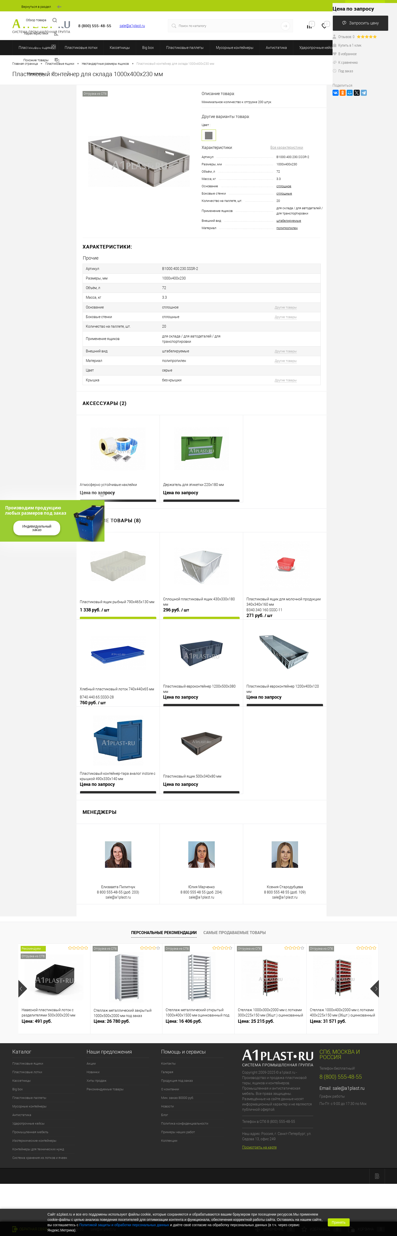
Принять (339, 1222)
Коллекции (169, 1127)
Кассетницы (120, 48)
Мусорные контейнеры (235, 48)
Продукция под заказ (177, 1067)
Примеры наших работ (178, 1119)
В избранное (345, 53)
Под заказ (343, 70)
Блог (164, 1102)
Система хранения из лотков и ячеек (39, 1145)
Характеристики (41, 33)
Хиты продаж (96, 1067)
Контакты (168, 1050)
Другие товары (286, 302)
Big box (148, 48)
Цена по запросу (97, 479)
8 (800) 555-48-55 (340, 1063)
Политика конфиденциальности (184, 1110)
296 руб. (176, 597)
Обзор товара (41, 20)
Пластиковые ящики (27, 1050)
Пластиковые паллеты (185, 48)
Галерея (167, 1059)
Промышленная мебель (30, 1119)
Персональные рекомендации (164, 919)
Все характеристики (286, 147)
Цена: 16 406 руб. (184, 1008)
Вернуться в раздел (41, 7)
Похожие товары (41, 60)
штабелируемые (288, 221)
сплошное (283, 186)
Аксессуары (41, 47)
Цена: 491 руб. (37, 1008)
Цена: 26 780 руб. (112, 1008)
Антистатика (276, 48)
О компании (170, 1076)
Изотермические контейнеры (34, 1127)
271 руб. (259, 602)
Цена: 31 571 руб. (328, 1008)
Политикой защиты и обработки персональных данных (124, 1225)
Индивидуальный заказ (36, 528)
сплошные (284, 193)
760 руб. (93, 689)
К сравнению (345, 62)
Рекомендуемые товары (105, 1076)
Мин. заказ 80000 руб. (177, 1085)
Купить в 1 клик (347, 45)
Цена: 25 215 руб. (256, 1008)
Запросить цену (360, 23)
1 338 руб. (94, 597)
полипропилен (287, 228)
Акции (91, 1050)
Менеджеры (41, 73)
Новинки (93, 1059)
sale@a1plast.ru (132, 26)
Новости (167, 1093)
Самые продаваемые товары (234, 919)
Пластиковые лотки (81, 48)
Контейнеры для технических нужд (38, 1136)
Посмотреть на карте (259, 1134)
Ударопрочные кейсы (317, 48)
